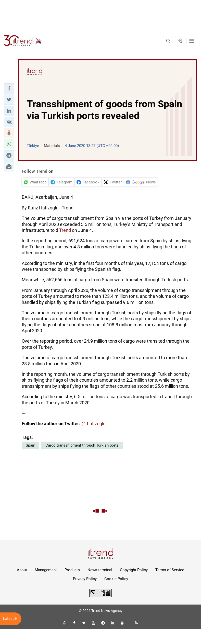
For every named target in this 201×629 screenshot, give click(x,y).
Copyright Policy (134, 570)
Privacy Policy (85, 579)
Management (46, 570)
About (22, 570)
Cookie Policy (116, 579)
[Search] (168, 41)
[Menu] (191, 41)
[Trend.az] (23, 40)
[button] (8, 88)
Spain (30, 445)
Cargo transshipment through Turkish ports (82, 445)
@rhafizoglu (93, 423)
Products (72, 570)
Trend (65, 230)
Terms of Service (169, 570)
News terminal (99, 570)
